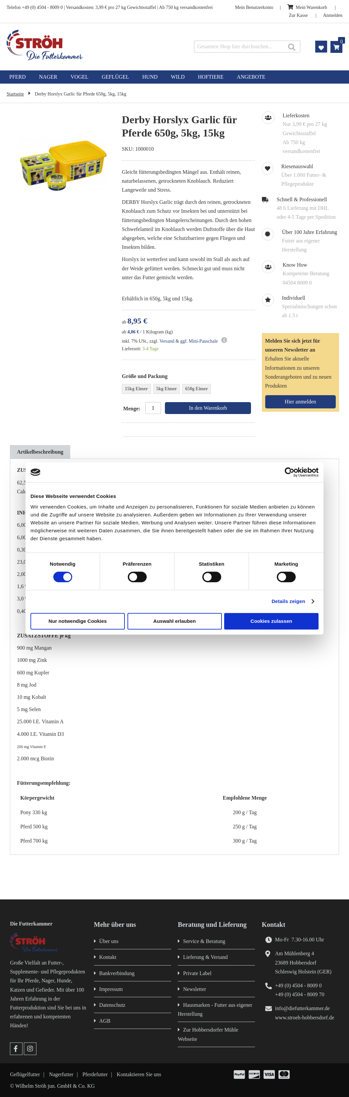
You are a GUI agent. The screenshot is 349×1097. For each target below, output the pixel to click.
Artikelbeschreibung (40, 452)
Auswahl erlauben (174, 621)
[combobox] (247, 47)
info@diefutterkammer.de (302, 1008)
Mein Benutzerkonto (254, 7)
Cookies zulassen (271, 621)
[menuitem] (17, 77)
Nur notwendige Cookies (78, 621)
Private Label (197, 973)
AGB (105, 1021)
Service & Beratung (204, 941)
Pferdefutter (95, 1074)
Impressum (111, 989)
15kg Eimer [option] (136, 388)
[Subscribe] (300, 401)
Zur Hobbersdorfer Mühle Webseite (208, 1034)
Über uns (109, 941)
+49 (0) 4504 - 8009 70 (299, 994)
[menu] (174, 77)
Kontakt (108, 957)
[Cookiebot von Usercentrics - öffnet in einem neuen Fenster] (290, 472)
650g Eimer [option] (196, 388)
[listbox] (188, 390)
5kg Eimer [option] (166, 388)
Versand (166, 341)
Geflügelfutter (25, 1074)
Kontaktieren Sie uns (139, 1074)
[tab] (40, 452)
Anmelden (332, 15)
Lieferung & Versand (205, 957)
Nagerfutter (61, 1074)
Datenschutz (112, 1005)
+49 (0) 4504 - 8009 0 (298, 985)
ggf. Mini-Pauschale (199, 341)
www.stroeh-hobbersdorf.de (304, 1017)
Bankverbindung (117, 973)
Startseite (15, 94)
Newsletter (194, 989)
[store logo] (73, 45)
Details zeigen (288, 601)
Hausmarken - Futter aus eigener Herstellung (215, 1009)
